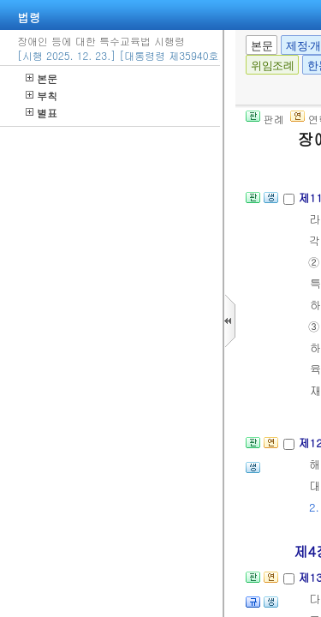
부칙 (41, 95)
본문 (41, 78)
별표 (41, 112)
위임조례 (272, 65)
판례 (265, 118)
